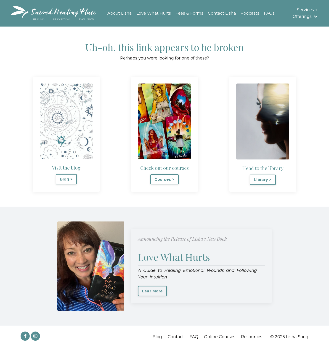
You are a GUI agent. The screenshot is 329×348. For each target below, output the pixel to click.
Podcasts (250, 13)
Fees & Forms (189, 13)
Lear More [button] (152, 291)
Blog (157, 336)
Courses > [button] (164, 179)
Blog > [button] (66, 179)
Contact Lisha (222, 13)
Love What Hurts (153, 13)
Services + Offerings (305, 13)
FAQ (194, 336)
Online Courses (219, 336)
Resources (251, 336)
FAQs (269, 13)
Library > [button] (262, 179)
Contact (176, 336)
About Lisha (119, 13)
